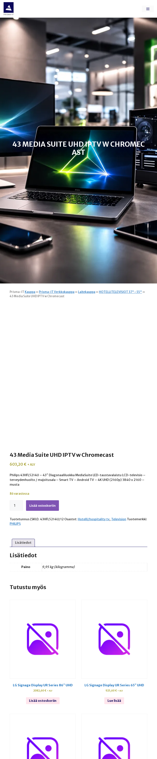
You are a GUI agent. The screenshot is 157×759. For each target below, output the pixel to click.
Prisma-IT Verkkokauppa (56, 292)
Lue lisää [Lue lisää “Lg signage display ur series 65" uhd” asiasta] (114, 701)
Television (118, 519)
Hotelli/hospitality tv (93, 519)
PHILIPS (15, 524)
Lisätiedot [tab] (23, 543)
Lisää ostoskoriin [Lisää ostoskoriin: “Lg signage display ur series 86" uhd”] (42, 701)
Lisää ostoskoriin (42, 505)
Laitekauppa (86, 292)
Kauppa (30, 292)
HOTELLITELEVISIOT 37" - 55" (120, 292)
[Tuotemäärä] (16, 505)
